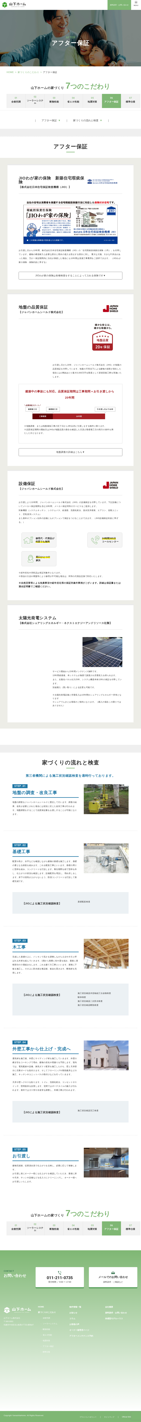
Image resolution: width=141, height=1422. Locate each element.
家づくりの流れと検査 (85, 120)
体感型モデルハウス (114, 1316)
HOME (10, 72)
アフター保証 (49, 120)
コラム (72, 1316)
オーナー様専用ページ (79, 1328)
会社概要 (109, 1305)
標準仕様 (46, 1350)
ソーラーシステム (50, 1322)
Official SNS (126, 1415)
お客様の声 (74, 1322)
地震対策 (46, 1339)
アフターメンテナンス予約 (81, 1334)
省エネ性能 (47, 1333)
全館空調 (46, 1316)
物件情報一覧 (75, 1305)
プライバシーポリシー (88, 1415)
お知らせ (73, 1311)
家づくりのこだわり (28, 72)
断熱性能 (46, 1327)
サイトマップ (109, 1415)
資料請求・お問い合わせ (119, 5)
